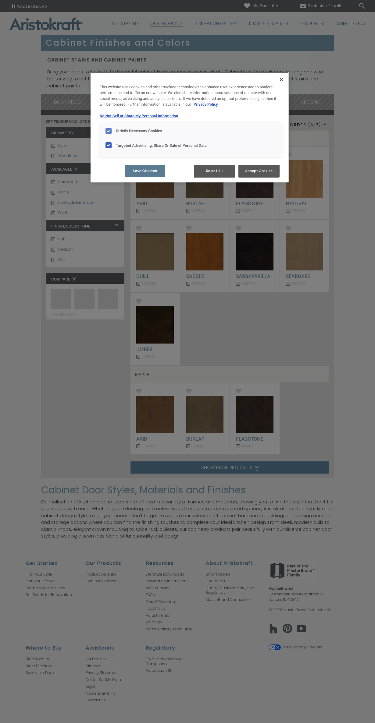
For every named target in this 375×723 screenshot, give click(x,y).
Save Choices (145, 170)
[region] (190, 127)
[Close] (281, 79)
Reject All (214, 170)
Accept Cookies (259, 170)
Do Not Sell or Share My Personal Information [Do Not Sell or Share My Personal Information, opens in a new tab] (139, 116)
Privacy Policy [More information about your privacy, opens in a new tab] (206, 104)
